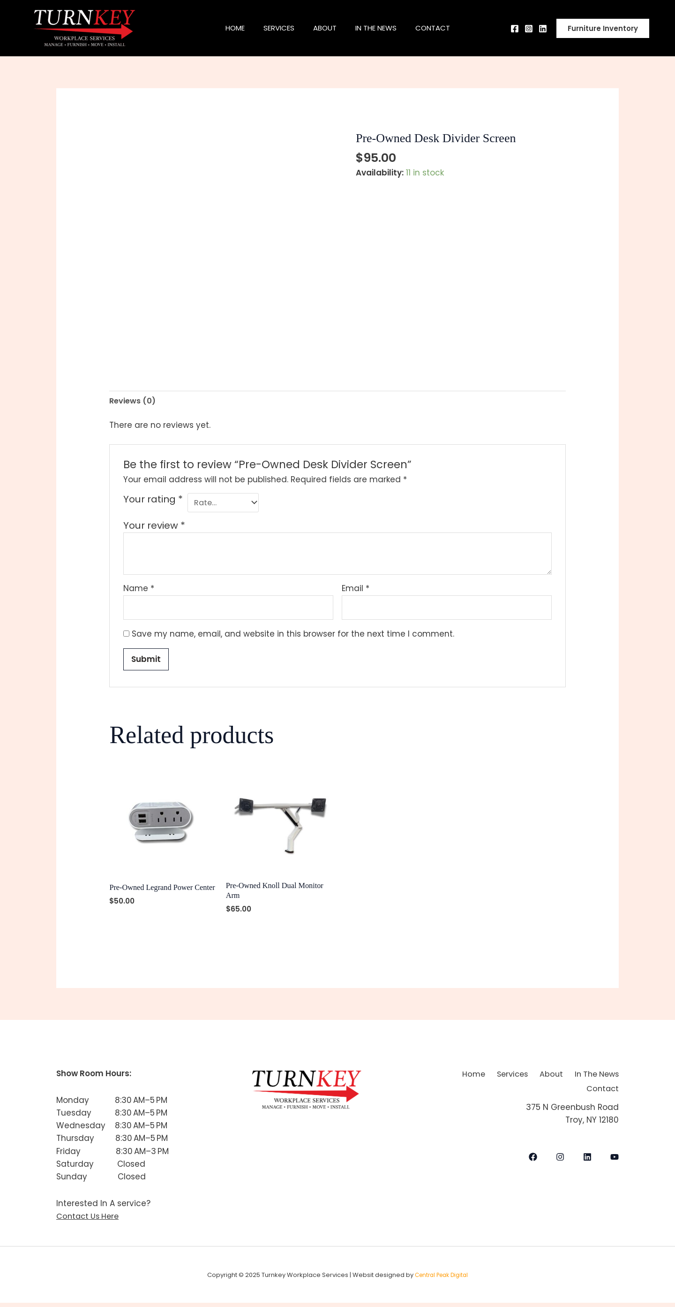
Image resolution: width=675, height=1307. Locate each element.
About (325, 28)
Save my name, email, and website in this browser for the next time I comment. (293, 636)
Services (274, 28)
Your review (154, 527)
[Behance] (543, 28)
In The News (380, 28)
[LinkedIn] (587, 1157)
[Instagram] (529, 28)
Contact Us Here (89, 1220)
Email (355, 590)
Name (138, 590)
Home (225, 28)
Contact (442, 28)
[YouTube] (614, 1157)
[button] (602, 28)
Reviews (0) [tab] (133, 401)
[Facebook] (514, 28)
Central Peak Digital (441, 1279)
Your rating (153, 500)
